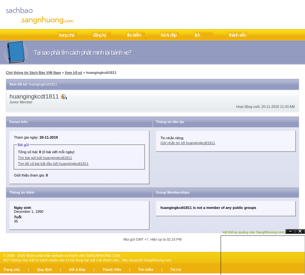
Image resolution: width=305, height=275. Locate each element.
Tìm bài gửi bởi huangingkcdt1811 (45, 158)
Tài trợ (175, 269)
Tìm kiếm (145, 269)
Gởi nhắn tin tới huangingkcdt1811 (188, 143)
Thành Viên (112, 269)
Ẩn (290, 231)
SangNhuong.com (157, 260)
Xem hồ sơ (73, 72)
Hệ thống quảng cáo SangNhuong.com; (254, 232)
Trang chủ (11, 269)
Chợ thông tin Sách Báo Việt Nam (33, 72)
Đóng (300, 231)
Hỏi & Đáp (77, 269)
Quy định (44, 269)
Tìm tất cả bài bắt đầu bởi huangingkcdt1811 (53, 164)
